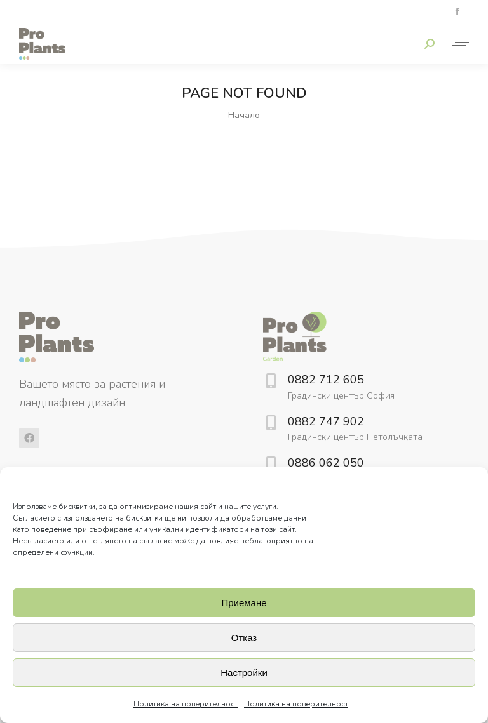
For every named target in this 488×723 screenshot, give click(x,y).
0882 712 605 (326, 379)
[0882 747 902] (270, 422)
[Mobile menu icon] (458, 44)
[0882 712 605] (270, 380)
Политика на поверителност (185, 704)
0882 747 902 (326, 421)
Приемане (243, 602)
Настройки (244, 672)
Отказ (244, 637)
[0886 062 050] (270, 464)
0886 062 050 (326, 462)
